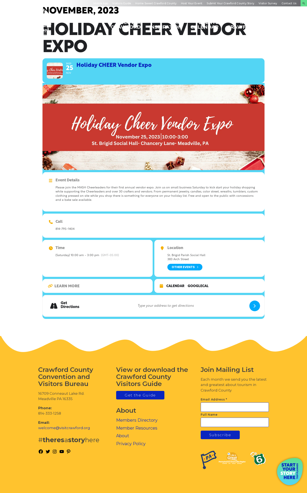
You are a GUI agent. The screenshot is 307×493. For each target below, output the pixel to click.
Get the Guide (140, 395)
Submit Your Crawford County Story (230, 3)
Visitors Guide (121, 3)
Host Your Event (192, 3)
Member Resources (136, 428)
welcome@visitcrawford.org (64, 428)
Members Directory (137, 420)
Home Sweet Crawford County (156, 3)
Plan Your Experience (281, 24)
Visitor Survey (268, 3)
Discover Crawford (126, 24)
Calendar (175, 286)
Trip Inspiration (165, 24)
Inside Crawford (242, 24)
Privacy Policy (131, 443)
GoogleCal (198, 286)
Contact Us (289, 3)
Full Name (209, 415)
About (122, 435)
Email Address (214, 399)
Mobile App (101, 3)
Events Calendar (204, 24)
